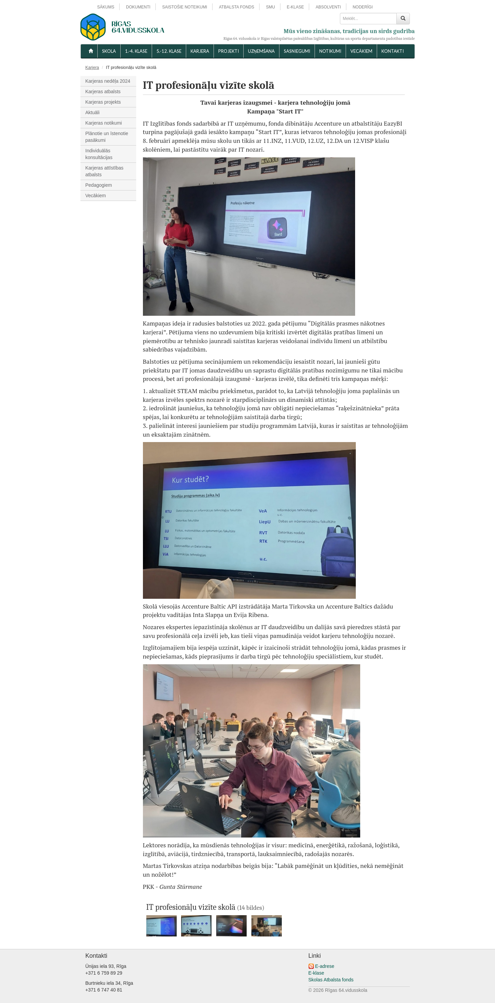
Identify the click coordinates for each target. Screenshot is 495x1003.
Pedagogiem (98, 185)
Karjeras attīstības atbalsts (104, 171)
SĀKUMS (106, 7)
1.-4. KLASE (136, 51)
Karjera (200, 51)
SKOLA (109, 51)
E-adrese (324, 966)
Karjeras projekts (103, 102)
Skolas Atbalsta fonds (331, 979)
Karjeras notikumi (103, 123)
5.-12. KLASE (168, 51)
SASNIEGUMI (297, 51)
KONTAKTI (392, 51)
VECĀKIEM (361, 51)
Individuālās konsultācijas (99, 154)
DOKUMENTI (138, 7)
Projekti (228, 51)
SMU (270, 7)
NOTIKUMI (330, 51)
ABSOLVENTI (328, 7)
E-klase (316, 973)
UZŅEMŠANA (261, 51)
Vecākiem (95, 195)
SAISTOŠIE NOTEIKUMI (184, 7)
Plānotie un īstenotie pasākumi (106, 137)
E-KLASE (295, 7)
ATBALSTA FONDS (236, 7)
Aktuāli (92, 112)
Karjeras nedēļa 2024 (107, 81)
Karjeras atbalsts (103, 91)
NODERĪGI (363, 7)
